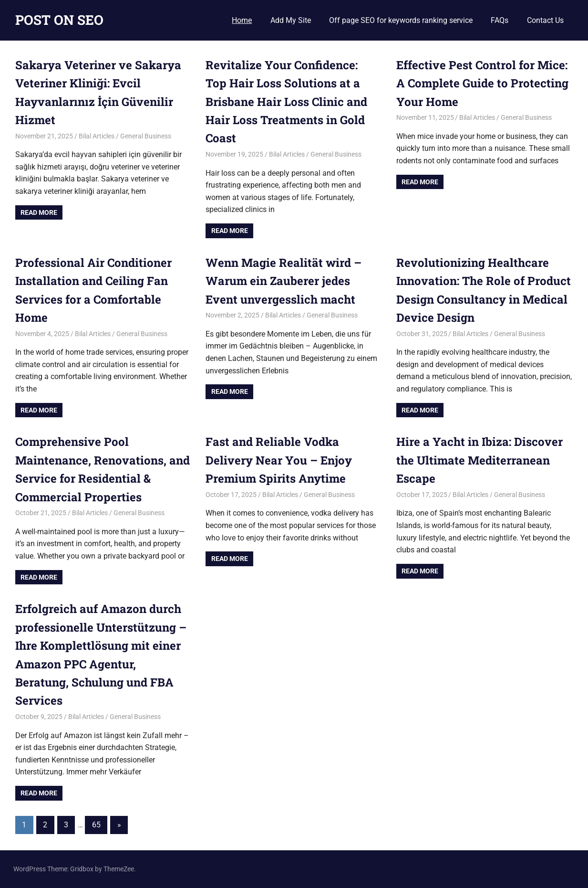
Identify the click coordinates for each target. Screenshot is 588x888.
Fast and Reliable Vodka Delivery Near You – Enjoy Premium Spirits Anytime (279, 460)
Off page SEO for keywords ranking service (401, 20)
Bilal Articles (96, 136)
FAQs (499, 20)
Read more (39, 212)
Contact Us (545, 20)
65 (96, 824)
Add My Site (290, 20)
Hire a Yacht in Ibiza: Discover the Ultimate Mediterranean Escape (479, 460)
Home (242, 20)
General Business (145, 136)
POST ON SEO (59, 20)
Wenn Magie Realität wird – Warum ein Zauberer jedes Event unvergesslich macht (283, 281)
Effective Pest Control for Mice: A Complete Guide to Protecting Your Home (482, 83)
